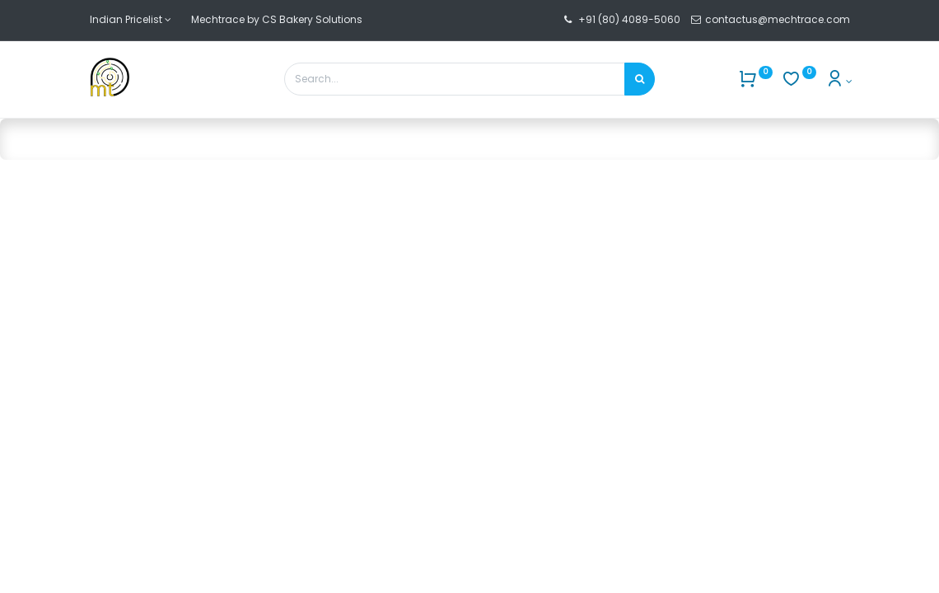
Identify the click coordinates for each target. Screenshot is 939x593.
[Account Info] (839, 81)
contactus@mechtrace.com (779, 19)
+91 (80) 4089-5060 (629, 19)
